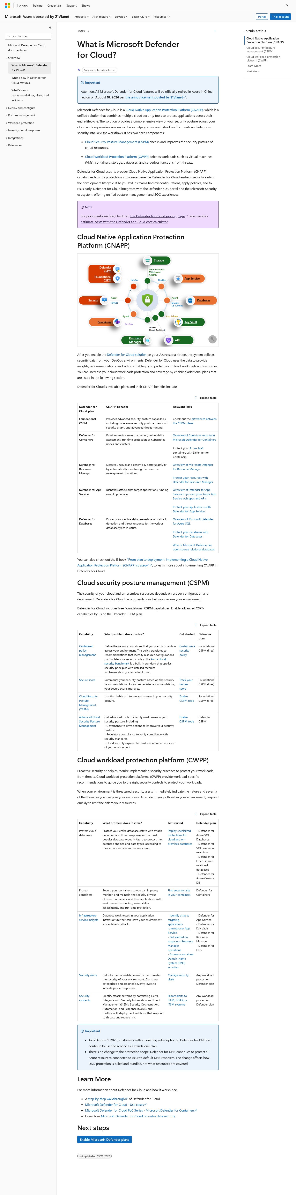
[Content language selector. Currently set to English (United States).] (24, 1188)
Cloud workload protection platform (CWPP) (263, 58)
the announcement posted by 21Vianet (154, 97)
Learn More (253, 66)
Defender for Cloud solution (127, 354)
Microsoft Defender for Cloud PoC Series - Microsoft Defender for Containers (140, 1110)
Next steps (253, 71)
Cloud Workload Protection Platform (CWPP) (117, 156)
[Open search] (287, 5)
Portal (262, 16)
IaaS (201, 448)
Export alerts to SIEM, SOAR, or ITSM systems (177, 1000)
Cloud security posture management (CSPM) (260, 49)
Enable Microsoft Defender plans (104, 1139)
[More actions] (215, 31)
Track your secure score (186, 684)
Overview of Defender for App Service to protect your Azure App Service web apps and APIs (194, 494)
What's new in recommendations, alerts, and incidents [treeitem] (30, 95)
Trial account (280, 16)
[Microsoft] (7, 5)
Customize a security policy (187, 650)
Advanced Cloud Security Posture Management (89, 721)
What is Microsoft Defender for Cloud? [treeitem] (29, 67)
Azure (81, 30)
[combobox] (28, 36)
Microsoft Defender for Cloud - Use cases (114, 1104)
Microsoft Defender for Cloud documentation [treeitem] (26, 47)
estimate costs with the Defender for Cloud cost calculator (124, 222)
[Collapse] (50, 27)
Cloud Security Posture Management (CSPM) (117, 142)
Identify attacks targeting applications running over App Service (179, 924)
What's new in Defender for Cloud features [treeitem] (29, 80)
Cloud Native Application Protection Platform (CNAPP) (164, 109)
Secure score (87, 680)
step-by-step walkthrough (106, 1099)
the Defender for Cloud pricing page (157, 216)
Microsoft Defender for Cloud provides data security (138, 1116)
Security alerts (88, 975)
